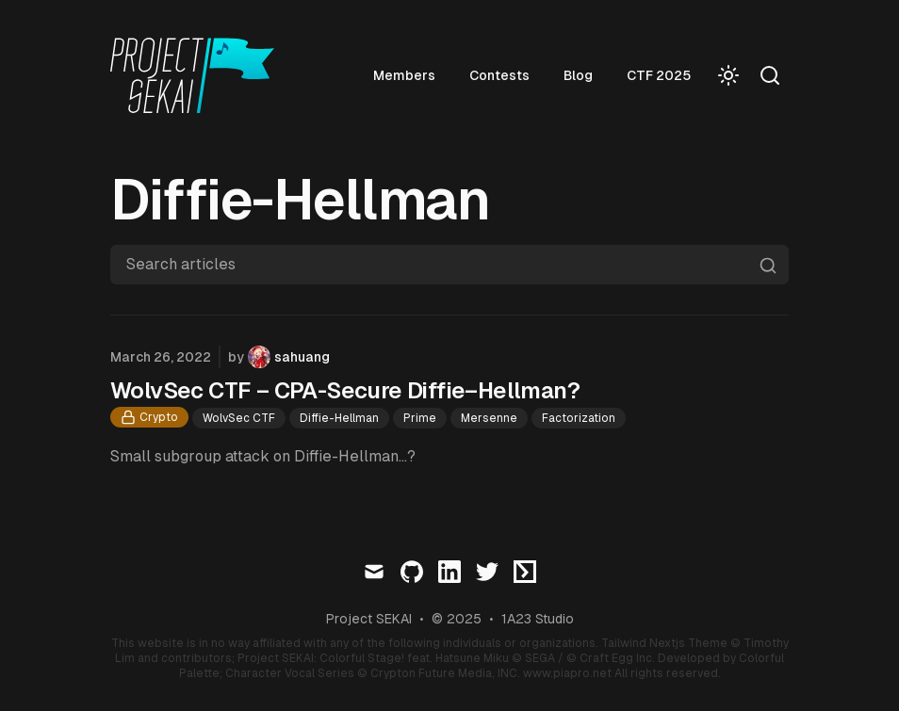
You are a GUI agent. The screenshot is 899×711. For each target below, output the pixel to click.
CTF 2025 (659, 75)
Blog (578, 75)
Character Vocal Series (289, 673)
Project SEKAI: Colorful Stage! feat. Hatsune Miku (373, 658)
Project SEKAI (369, 618)
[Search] (770, 75)
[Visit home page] (198, 75)
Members (404, 75)
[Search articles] (449, 264)
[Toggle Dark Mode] (728, 75)
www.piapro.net (567, 673)
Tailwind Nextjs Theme (664, 643)
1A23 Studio (537, 618)
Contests (499, 75)
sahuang (302, 356)
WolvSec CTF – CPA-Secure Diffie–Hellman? (345, 390)
